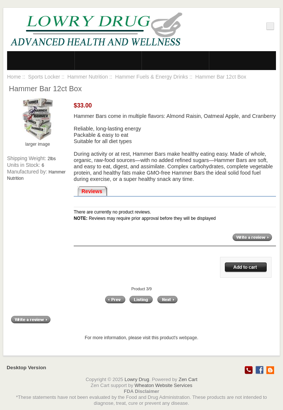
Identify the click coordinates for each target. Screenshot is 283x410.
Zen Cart (188, 379)
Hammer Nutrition (87, 77)
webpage (188, 337)
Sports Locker (44, 77)
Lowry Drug (136, 379)
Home (14, 77)
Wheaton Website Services (163, 385)
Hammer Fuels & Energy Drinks (151, 77)
